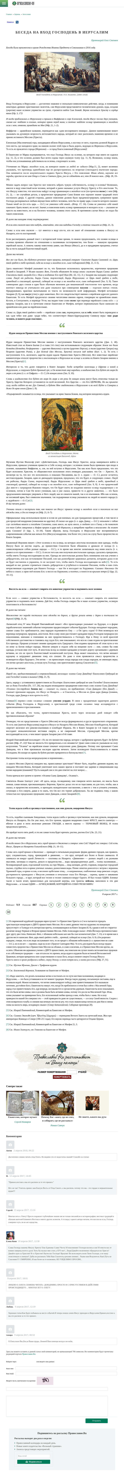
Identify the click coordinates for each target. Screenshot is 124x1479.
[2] (30, 500)
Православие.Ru (28, 1354)
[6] (15, 700)
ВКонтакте (19, 1361)
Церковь (17, 14)
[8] (78, 794)
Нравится (10, 22)
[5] (96, 662)
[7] (84, 752)
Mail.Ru (29, 1361)
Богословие (27, 14)
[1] (24, 361)
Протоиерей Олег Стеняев (104, 40)
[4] (14, 618)
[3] (107, 562)
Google (34, 1361)
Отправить (96, 1421)
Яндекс (24, 1361)
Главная (9, 14)
